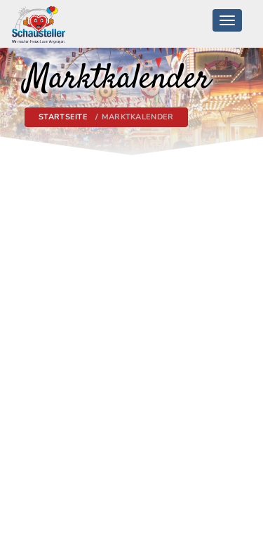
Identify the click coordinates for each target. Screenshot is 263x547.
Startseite (63, 117)
